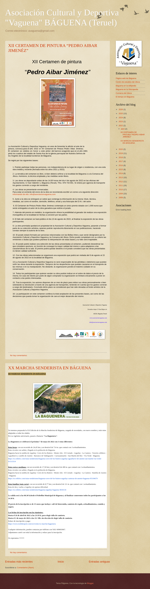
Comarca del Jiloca (124, 93)
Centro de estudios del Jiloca (128, 82)
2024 (121, 117)
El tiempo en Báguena (125, 97)
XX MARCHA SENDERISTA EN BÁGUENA (49, 367)
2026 (121, 109)
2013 (121, 177)
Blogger (90, 583)
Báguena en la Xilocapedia (127, 89)
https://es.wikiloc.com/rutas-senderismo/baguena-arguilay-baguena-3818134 (37, 490)
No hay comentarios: (19, 355)
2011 (121, 185)
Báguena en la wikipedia (126, 86)
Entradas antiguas (99, 561)
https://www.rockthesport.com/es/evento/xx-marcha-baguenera (32, 524)
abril (123, 129)
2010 (121, 189)
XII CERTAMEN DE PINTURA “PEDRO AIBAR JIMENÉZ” (132, 134)
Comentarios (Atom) (25, 567)
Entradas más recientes (19, 561)
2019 (121, 153)
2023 (121, 121)
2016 (121, 165)
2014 (121, 173)
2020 (121, 149)
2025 (121, 113)
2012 (121, 181)
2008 (121, 197)
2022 (121, 125)
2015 (121, 169)
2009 (121, 194)
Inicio (61, 561)
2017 (121, 161)
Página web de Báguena (126, 78)
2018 (121, 157)
